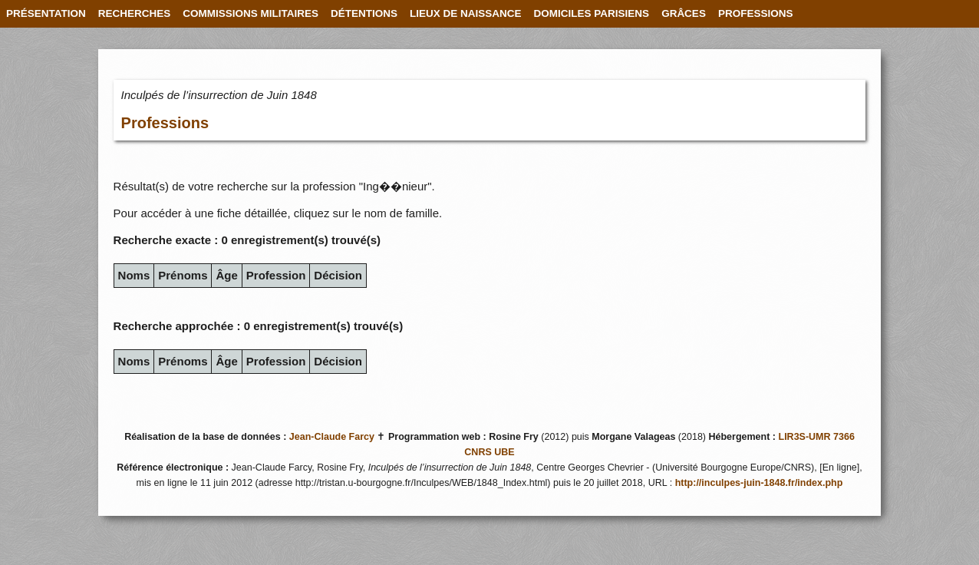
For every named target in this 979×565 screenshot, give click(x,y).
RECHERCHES (134, 13)
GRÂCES (683, 13)
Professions (165, 122)
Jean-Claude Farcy (331, 436)
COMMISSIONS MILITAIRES (250, 13)
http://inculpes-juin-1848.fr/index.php (759, 482)
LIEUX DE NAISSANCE (466, 13)
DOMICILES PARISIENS (592, 13)
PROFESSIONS (755, 13)
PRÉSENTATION (46, 13)
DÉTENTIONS (364, 13)
